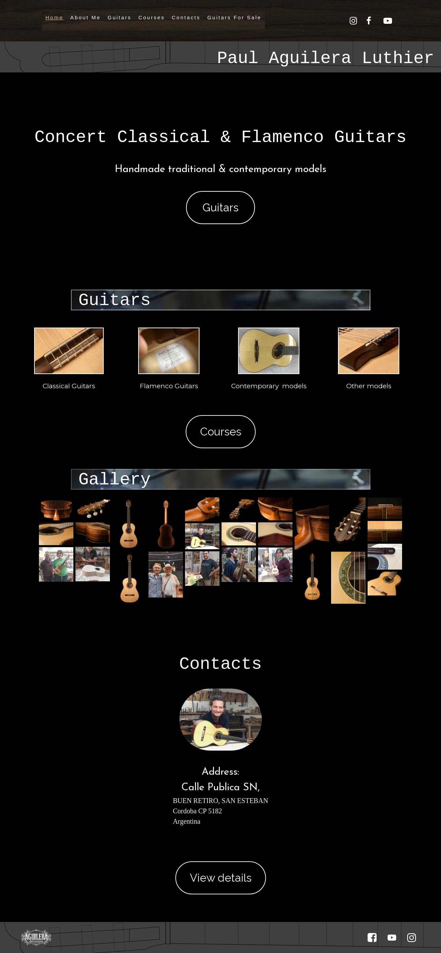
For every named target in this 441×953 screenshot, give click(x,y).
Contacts (186, 17)
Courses (152, 17)
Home (54, 17)
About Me (85, 17)
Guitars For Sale (234, 17)
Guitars (119, 17)
